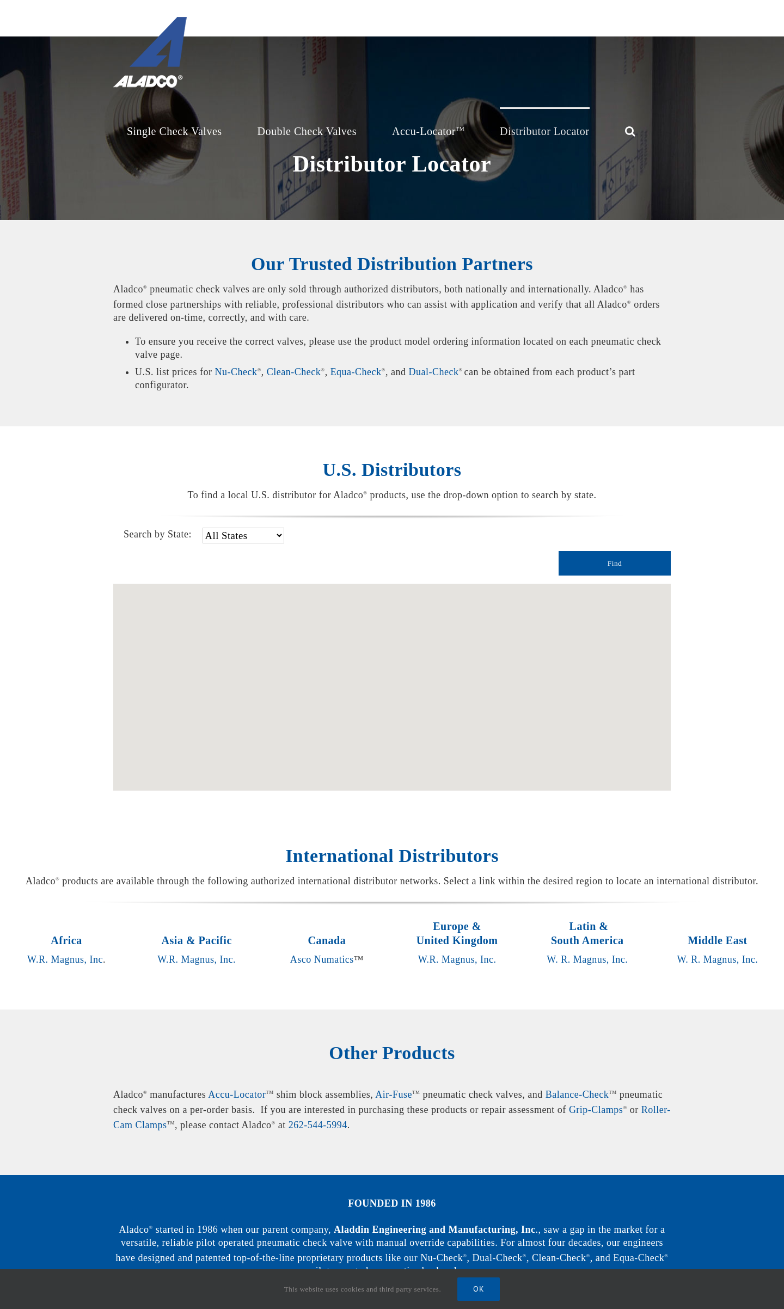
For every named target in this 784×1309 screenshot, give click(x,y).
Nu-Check (236, 371)
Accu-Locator (237, 1094)
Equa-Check (356, 371)
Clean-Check (294, 371)
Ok (478, 1289)
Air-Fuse (393, 1094)
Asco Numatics (322, 959)
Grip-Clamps (596, 1109)
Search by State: (158, 534)
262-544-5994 (318, 1125)
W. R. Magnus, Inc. (587, 959)
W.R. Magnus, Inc (65, 959)
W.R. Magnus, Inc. (196, 959)
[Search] (630, 130)
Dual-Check (433, 371)
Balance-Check (577, 1094)
